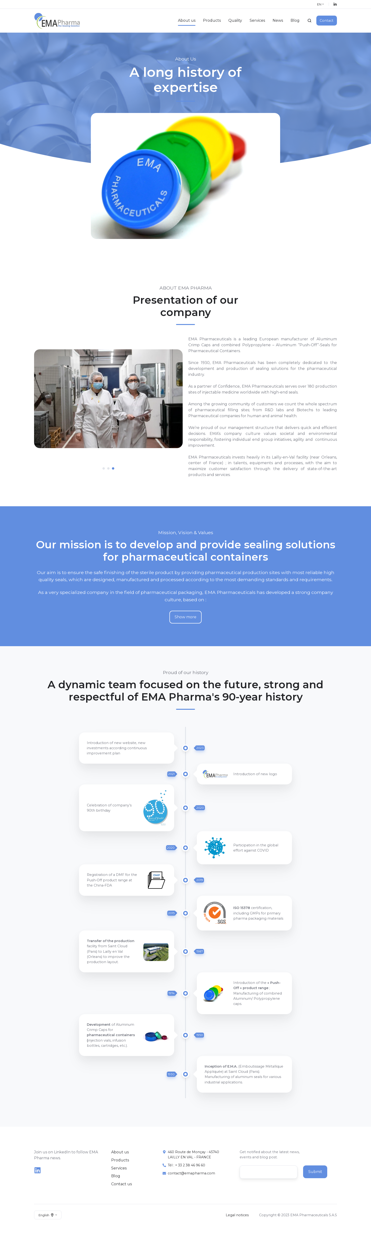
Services (257, 20)
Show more (185, 617)
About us (186, 20)
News (278, 20)
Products (212, 20)
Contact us (121, 1184)
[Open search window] (309, 20)
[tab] (103, 468)
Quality (235, 20)
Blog (295, 20)
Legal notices (237, 1215)
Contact (326, 20)
